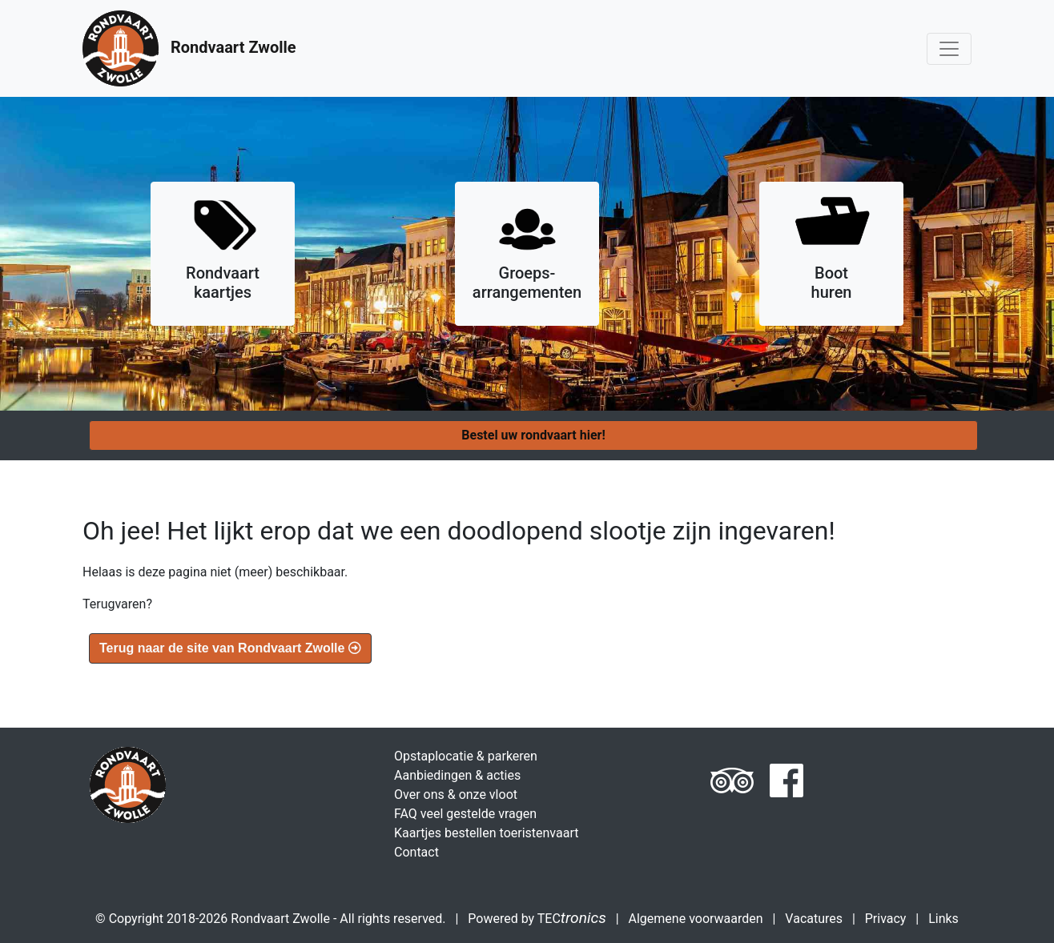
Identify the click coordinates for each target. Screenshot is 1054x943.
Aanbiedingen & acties (457, 775)
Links (943, 918)
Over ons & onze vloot (455, 794)
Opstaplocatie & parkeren (465, 756)
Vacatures (814, 918)
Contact (416, 852)
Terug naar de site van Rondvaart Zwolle (230, 648)
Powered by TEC (537, 918)
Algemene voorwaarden (696, 918)
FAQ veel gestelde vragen (465, 813)
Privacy (886, 918)
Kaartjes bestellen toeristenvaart (486, 833)
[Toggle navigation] (949, 49)
